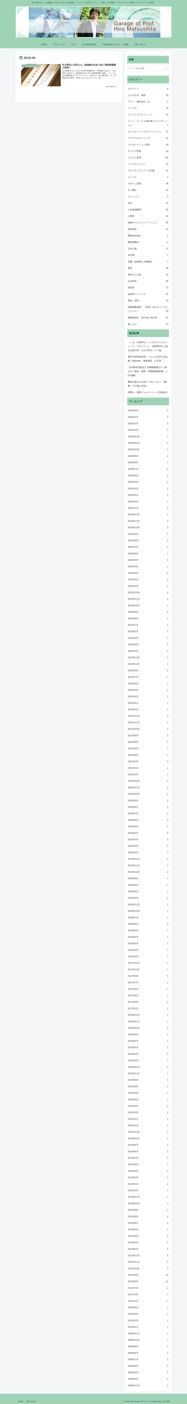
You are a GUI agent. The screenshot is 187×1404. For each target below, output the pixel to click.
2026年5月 (148, 411)
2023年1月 (148, 651)
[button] (166, 69)
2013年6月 (148, 1223)
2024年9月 (148, 534)
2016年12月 (148, 1015)
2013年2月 (148, 1249)
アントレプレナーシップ (148, 115)
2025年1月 (148, 508)
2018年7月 (148, 918)
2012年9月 (148, 1275)
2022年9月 (148, 671)
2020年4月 (148, 833)
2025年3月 (148, 495)
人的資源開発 (148, 210)
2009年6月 (148, 1366)
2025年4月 (148, 489)
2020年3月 (148, 840)
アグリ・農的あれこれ (148, 102)
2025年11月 (148, 443)
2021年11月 (148, 723)
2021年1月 (148, 774)
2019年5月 (148, 891)
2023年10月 (148, 606)
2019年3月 (148, 898)
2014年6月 (148, 1164)
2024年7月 (148, 547)
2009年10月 (148, 1340)
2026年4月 (148, 417)
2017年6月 (148, 989)
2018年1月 (148, 956)
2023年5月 (148, 631)
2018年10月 (148, 911)
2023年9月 (148, 612)
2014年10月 (148, 1138)
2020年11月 (148, 788)
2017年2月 (148, 1008)
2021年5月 (148, 755)
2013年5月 (148, 1229)
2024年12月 (148, 514)
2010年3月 (148, 1314)
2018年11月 (148, 905)
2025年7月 (148, 469)
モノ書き (148, 190)
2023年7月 (148, 625)
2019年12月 (148, 859)
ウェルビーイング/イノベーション (148, 132)
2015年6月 (148, 1093)
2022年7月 (148, 677)
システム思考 (148, 158)
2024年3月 (148, 573)
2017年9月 (148, 976)
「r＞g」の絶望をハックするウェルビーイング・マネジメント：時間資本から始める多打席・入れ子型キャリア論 (148, 346)
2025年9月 (148, 456)
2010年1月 (148, 1327)
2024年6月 (148, 554)
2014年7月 (148, 1158)
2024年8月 (148, 541)
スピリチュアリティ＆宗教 (148, 171)
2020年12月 (148, 781)
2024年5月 (148, 560)
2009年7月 (148, 1359)
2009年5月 (148, 1372)
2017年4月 (148, 995)
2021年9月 (148, 736)
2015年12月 (148, 1067)
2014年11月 (148, 1132)
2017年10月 (148, 970)
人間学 (148, 216)
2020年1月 (148, 853)
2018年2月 (148, 950)
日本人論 (148, 249)
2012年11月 (148, 1262)
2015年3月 (148, 1112)
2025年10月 (148, 449)
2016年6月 (148, 1035)
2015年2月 (148, 1119)
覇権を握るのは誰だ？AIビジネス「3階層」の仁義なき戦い (147, 384)
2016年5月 (148, 1041)
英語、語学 (148, 301)
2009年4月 (148, 1379)
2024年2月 (148, 579)
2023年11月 (148, 599)
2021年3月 (148, 761)
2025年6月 (148, 476)
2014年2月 (148, 1184)
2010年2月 (148, 1320)
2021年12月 (148, 716)
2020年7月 (148, 813)
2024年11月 (148, 521)
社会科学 (148, 281)
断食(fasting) (148, 236)
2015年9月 (148, 1080)
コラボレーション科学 (148, 145)
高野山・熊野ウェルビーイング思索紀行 (148, 392)
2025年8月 (148, 462)
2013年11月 (148, 1197)
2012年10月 (148, 1269)
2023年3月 (148, 644)
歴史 (148, 268)
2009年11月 (148, 1334)
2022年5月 (148, 690)
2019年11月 (148, 865)
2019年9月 (148, 878)
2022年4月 (148, 696)
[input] (148, 68)
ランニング (148, 197)
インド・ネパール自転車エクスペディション (148, 123)
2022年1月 (148, 709)
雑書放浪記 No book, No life (148, 318)
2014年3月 (148, 1177)
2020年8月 (148, 807)
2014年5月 (148, 1171)
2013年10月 (148, 1204)
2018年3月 (148, 943)
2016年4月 (148, 1047)
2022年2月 (148, 703)
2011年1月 (148, 1301)
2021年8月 (148, 742)
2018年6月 (148, 924)
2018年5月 (148, 930)
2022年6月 (148, 684)
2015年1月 (148, 1125)
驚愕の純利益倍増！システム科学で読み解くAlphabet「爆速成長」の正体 (148, 359)
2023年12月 (148, 593)
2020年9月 (148, 801)
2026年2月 (148, 424)
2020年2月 (148, 846)
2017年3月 (148, 1002)
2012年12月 (148, 1255)
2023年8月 (148, 619)
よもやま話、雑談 (148, 95)
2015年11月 (148, 1073)
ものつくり (148, 89)
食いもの (148, 324)
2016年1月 (148, 1060)
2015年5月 (148, 1100)
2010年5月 (148, 1307)
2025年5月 (148, 482)
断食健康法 (148, 242)
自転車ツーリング (148, 294)
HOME (20, 1401)
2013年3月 (148, 1242)
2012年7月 (148, 1288)
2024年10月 (148, 527)
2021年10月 (148, 729)
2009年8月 (148, 1353)
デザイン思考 (148, 184)
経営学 (148, 288)
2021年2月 (148, 768)
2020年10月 (148, 794)
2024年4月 (148, 567)
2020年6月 (148, 820)
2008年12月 (148, 1385)
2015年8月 (148, 1087)
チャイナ (148, 177)
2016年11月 (148, 1022)
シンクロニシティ (148, 164)
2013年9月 (148, 1210)
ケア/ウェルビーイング (148, 138)
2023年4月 (148, 638)
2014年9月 (148, 1145)
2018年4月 (148, 937)
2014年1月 (148, 1190)
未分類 (148, 255)
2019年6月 (148, 885)
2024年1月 (148, 586)
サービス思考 (148, 151)
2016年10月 (148, 1028)
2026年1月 (148, 430)
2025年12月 (148, 437)
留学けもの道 (148, 275)
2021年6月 (148, 748)
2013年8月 (148, 1217)
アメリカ (148, 108)
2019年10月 (148, 872)
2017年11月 (148, 963)
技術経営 (148, 229)
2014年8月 (148, 1152)
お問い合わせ (31, 1401)
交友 (148, 203)
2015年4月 (148, 1106)
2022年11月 (148, 664)
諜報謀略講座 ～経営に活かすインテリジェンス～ (148, 309)
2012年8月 (148, 1281)
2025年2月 (148, 502)
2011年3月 (148, 1294)
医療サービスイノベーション (148, 223)
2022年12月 (148, 658)
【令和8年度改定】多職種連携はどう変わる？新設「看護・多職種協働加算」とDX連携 (148, 371)
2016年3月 (148, 1054)
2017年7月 (148, 983)
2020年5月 (148, 826)
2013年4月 (148, 1236)
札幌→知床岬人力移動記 (148, 262)
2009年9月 (148, 1346)
